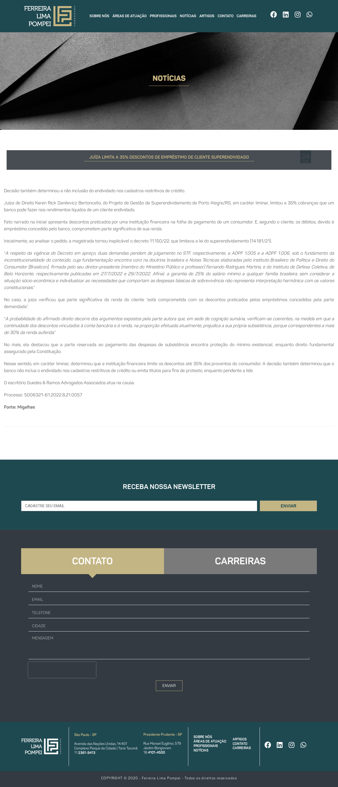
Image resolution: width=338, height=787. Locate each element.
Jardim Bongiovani (157, 748)
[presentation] (62, 670)
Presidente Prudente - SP (162, 734)
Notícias (188, 16)
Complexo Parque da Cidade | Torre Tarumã (106, 748)
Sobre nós (99, 16)
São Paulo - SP (85, 735)
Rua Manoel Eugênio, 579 (162, 743)
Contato (225, 16)
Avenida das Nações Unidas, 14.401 (100, 744)
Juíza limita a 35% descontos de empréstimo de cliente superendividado (169, 157)
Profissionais (163, 16)
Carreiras (246, 16)
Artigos (206, 16)
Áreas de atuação (129, 16)
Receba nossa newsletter (169, 487)
